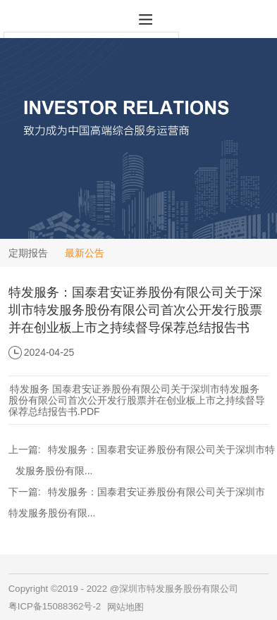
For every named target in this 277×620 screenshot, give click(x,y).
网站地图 (125, 607)
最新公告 (84, 253)
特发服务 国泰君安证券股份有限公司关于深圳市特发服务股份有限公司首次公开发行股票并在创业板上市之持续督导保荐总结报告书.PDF (136, 400)
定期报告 (28, 253)
